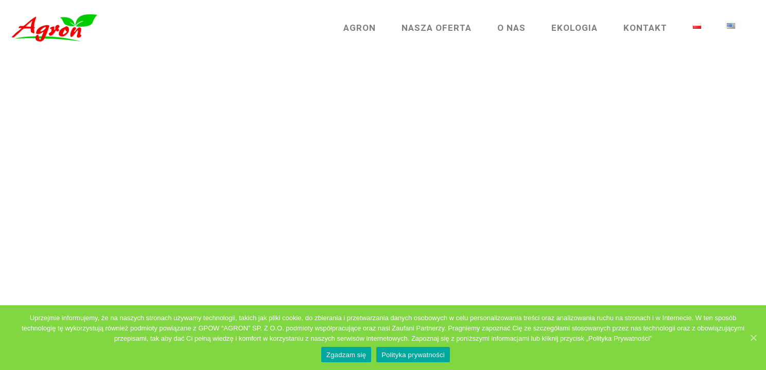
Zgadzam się (346, 355)
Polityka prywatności (413, 355)
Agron (349, 28)
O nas (501, 28)
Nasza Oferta (426, 28)
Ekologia (564, 28)
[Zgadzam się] (753, 337)
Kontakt (635, 28)
